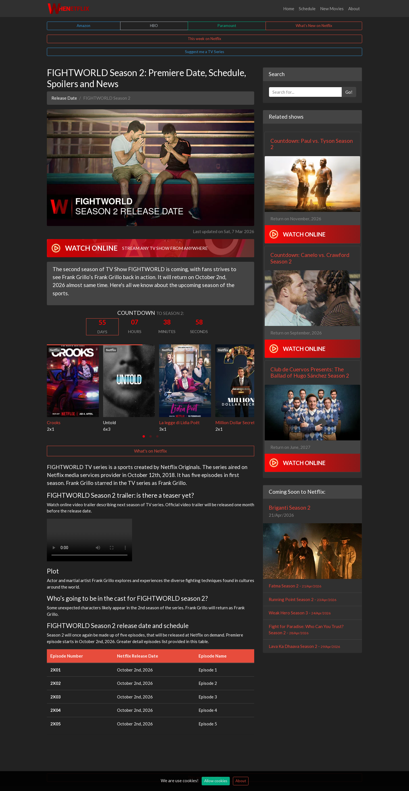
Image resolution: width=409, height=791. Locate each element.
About (354, 8)
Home (288, 8)
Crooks (53, 422)
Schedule (307, 8)
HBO (154, 25)
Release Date (64, 98)
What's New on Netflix (314, 25)
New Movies (332, 8)
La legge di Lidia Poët (179, 422)
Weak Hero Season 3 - (300, 612)
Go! (348, 92)
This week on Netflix (204, 38)
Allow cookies (215, 781)
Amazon (83, 25)
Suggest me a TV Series (204, 51)
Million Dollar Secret (235, 422)
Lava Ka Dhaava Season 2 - (304, 646)
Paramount (227, 25)
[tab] (143, 436)
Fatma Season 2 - (295, 585)
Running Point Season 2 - (302, 599)
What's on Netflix (150, 450)
